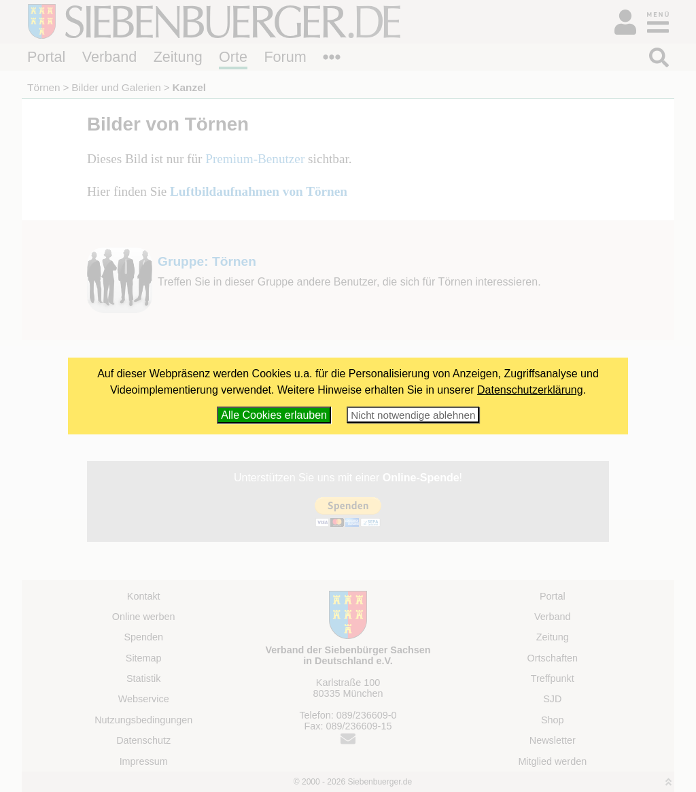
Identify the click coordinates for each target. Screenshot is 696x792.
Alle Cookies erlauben (274, 415)
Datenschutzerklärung (530, 390)
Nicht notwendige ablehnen (413, 415)
